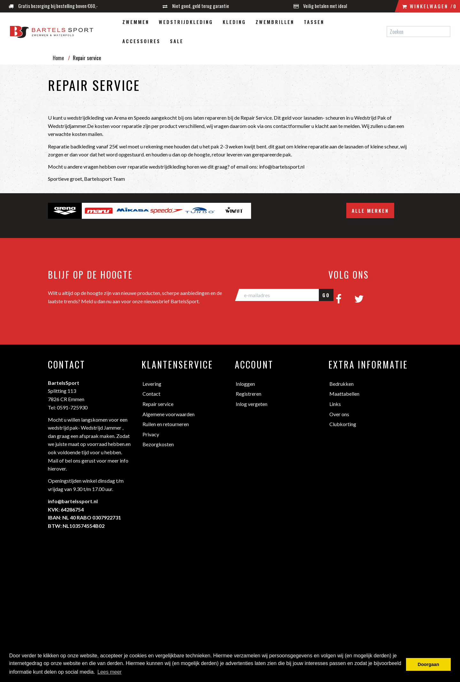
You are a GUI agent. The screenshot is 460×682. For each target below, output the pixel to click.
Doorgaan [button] (428, 664)
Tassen (314, 21)
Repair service (157, 404)
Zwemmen (135, 21)
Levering (151, 384)
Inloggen (245, 384)
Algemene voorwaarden (168, 414)
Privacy (150, 434)
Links (335, 404)
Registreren (248, 394)
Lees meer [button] (109, 672)
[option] (65, 211)
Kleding (234, 21)
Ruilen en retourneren (165, 424)
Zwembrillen (275, 21)
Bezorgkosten (158, 444)
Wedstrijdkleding (186, 21)
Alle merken (370, 210)
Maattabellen (344, 394)
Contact (151, 394)
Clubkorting (342, 424)
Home (58, 58)
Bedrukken (341, 384)
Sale (176, 40)
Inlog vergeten (251, 404)
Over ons (339, 414)
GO (326, 294)
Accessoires (141, 40)
